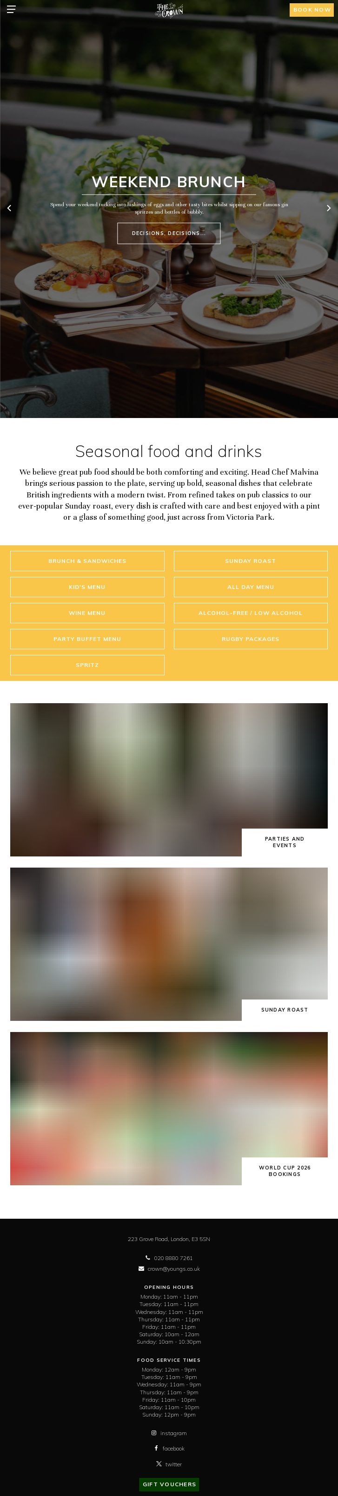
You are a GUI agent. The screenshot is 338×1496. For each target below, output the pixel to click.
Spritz (87, 664)
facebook (169, 1448)
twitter (169, 1464)
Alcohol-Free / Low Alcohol (251, 612)
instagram (169, 1433)
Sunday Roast (250, 560)
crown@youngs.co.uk (169, 1268)
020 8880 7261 (169, 1257)
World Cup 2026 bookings (285, 1171)
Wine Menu (87, 612)
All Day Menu (250, 586)
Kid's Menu (87, 586)
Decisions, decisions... (169, 233)
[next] (328, 209)
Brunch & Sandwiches (87, 560)
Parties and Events (285, 842)
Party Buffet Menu (87, 638)
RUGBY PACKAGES (250, 638)
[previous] (10, 209)
